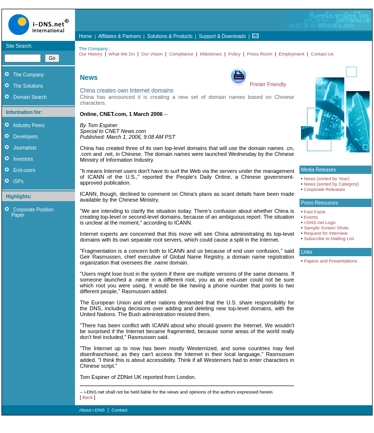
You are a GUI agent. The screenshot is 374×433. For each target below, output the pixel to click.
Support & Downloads (222, 36)
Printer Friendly (268, 84)
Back (87, 397)
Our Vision (152, 53)
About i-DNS (92, 410)
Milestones (211, 53)
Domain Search (30, 97)
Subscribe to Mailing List (329, 238)
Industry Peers (28, 125)
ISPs (18, 181)
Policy (234, 53)
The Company (28, 74)
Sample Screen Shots (326, 227)
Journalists (25, 148)
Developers (25, 136)
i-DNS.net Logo (320, 222)
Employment (291, 53)
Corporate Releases (324, 189)
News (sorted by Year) (326, 178)
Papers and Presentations (330, 261)
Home (85, 36)
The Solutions (28, 86)
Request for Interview (326, 233)
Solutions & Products (169, 36)
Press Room (259, 53)
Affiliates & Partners (119, 36)
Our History (90, 53)
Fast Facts (314, 211)
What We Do (122, 53)
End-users (24, 170)
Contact (120, 410)
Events (311, 217)
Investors (23, 159)
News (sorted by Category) (331, 184)
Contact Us (322, 53)
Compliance (181, 53)
